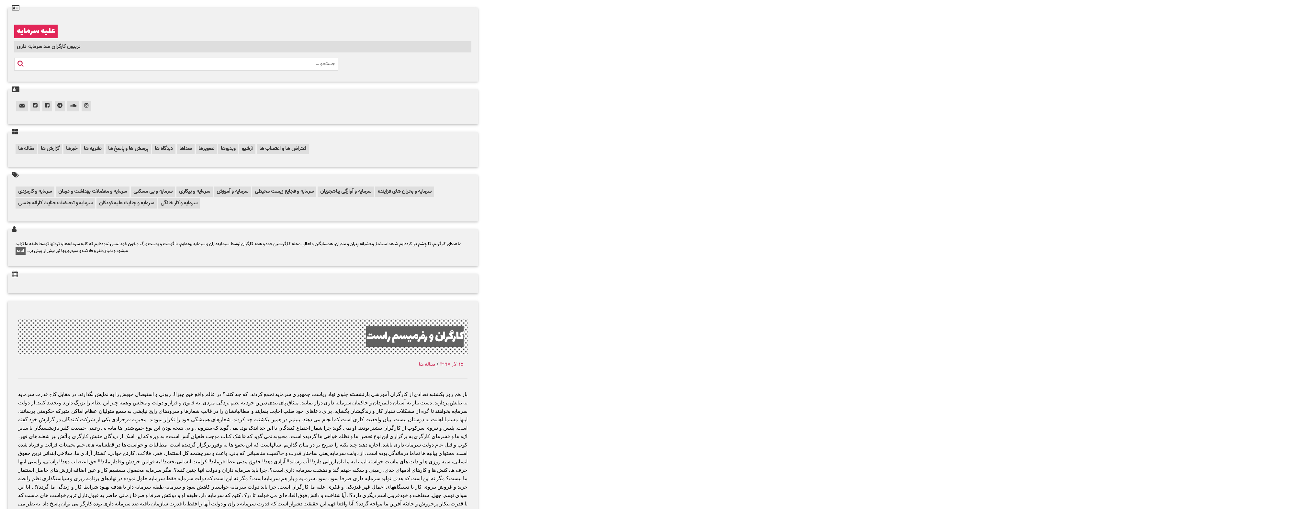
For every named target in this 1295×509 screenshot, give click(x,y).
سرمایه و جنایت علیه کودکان (126, 203)
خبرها (71, 149)
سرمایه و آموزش (233, 191)
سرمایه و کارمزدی (35, 191)
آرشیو (247, 149)
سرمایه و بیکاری (194, 191)
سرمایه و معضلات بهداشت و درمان (92, 191)
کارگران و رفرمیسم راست (415, 336)
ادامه (21, 251)
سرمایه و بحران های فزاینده (405, 191)
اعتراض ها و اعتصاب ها (282, 149)
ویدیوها (228, 149)
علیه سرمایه (36, 31)
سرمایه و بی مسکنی (153, 191)
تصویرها (206, 149)
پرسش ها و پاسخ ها (128, 149)
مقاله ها (26, 149)
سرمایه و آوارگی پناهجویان (345, 191)
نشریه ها (93, 149)
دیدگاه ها (164, 149)
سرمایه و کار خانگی (179, 203)
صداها (185, 149)
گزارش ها (50, 149)
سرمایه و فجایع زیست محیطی (284, 191)
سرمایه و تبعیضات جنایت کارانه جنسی (55, 203)
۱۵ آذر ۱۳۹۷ (452, 365)
